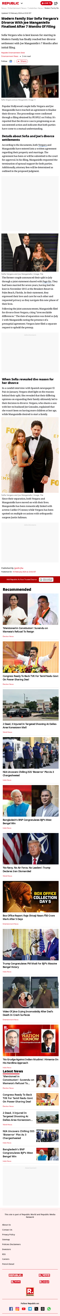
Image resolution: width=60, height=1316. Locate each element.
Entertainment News (9, 56)
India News (7, 780)
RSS (4, 1254)
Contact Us (7, 1229)
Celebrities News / (36, 8)
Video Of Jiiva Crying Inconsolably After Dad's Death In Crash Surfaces (28, 1013)
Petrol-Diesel (8, 1264)
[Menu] (56, 3)
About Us (6, 1224)
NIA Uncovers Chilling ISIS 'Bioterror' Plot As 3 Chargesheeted (28, 773)
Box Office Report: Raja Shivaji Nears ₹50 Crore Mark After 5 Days (29, 917)
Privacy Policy (8, 1234)
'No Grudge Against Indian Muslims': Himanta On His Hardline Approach (30, 1061)
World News (7, 732)
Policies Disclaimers (11, 1244)
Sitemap (6, 1239)
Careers (5, 1259)
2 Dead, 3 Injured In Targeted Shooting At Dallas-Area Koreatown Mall (30, 725)
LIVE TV (46, 3)
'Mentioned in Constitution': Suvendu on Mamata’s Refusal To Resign (25, 629)
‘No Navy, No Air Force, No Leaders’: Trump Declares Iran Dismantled (26, 869)
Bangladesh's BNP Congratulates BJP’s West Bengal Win (27, 821)
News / (4, 8)
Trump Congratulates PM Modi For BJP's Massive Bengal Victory (30, 965)
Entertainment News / (17, 8)
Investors (6, 1249)
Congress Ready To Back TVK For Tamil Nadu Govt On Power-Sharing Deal (30, 677)
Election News (8, 636)
